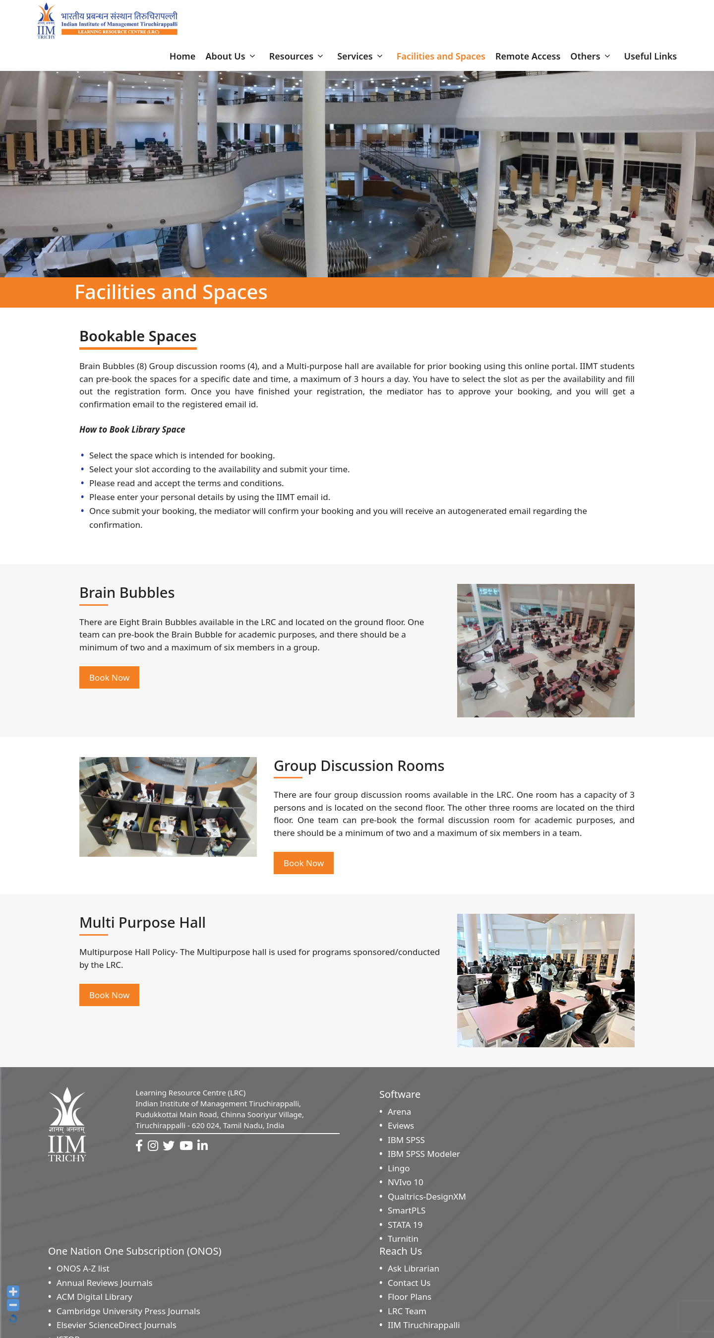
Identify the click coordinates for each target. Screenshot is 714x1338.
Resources (298, 59)
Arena (399, 1115)
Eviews (401, 1129)
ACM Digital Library (94, 1300)
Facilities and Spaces (441, 59)
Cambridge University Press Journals (128, 1314)
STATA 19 (405, 1228)
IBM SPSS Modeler (424, 1157)
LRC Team (407, 1314)
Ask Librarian (413, 1271)
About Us (232, 59)
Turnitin (403, 1242)
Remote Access (527, 59)
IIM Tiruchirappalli (424, 1328)
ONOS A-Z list (83, 1271)
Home (183, 59)
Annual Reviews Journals (105, 1286)
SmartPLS (406, 1213)
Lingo (399, 1171)
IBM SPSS (406, 1143)
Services (362, 59)
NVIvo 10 (405, 1185)
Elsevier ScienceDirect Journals (117, 1328)
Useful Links (650, 59)
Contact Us (409, 1286)
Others (592, 59)
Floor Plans (409, 1300)
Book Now (109, 681)
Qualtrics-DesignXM (427, 1200)
